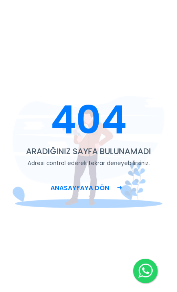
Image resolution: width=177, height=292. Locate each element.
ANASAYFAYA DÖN (86, 188)
